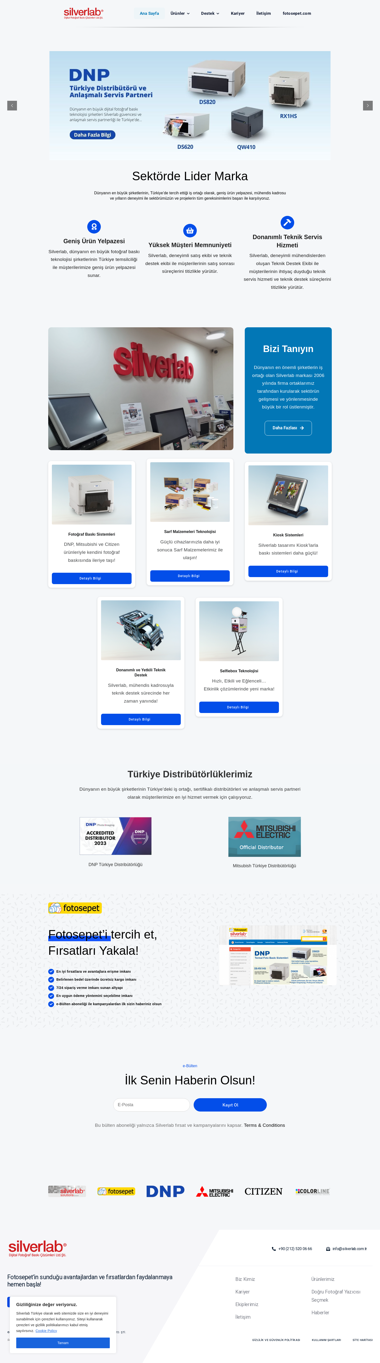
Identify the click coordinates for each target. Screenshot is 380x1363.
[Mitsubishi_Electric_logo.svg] (214, 1188)
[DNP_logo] (165, 1188)
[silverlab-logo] (75, 907)
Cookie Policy (46, 1331)
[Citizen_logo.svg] (264, 1190)
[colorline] (313, 1188)
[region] (63, 1325)
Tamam (63, 1343)
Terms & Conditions (264, 1125)
